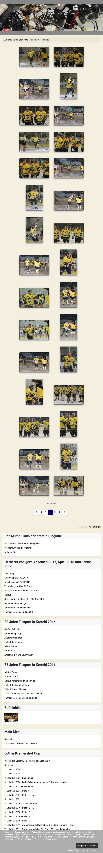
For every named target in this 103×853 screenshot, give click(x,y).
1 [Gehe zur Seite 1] (46, 512)
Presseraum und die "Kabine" (18, 548)
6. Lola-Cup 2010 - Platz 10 (17, 820)
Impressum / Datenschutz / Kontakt (21, 743)
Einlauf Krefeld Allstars (15, 689)
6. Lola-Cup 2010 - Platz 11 (17, 816)
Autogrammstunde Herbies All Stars (21, 590)
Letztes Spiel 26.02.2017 (16, 578)
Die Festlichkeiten (12, 629)
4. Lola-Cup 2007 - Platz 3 (16, 791)
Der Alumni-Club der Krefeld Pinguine (22, 543)
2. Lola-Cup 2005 (12, 773)
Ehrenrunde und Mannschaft (17, 607)
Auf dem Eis (10, 552)
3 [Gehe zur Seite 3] (55, 512)
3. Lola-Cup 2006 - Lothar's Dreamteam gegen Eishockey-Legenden (36, 782)
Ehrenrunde (9, 650)
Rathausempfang (12, 633)
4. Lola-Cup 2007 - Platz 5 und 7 (19, 786)
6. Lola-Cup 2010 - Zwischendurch (20, 803)
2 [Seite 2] (50, 512)
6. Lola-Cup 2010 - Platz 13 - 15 (19, 808)
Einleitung (9, 573)
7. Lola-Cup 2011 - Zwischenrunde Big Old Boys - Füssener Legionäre (37, 829)
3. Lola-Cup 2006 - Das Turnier (18, 778)
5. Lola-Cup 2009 (12, 799)
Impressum (91, 850)
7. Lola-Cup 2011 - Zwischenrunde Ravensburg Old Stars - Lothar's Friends (39, 825)
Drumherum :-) (11, 676)
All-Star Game (11, 672)
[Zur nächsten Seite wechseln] (59, 512)
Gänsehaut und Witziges (15, 603)
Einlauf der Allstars (13, 642)
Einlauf (7, 595)
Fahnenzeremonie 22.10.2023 (18, 612)
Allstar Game (10, 646)
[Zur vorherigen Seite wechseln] (41, 512)
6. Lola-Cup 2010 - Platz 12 (17, 812)
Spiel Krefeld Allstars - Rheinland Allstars (23, 693)
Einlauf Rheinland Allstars (16, 685)
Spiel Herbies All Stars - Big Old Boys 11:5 (24, 599)
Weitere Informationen (76, 850)
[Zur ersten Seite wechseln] (36, 512)
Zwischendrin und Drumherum (18, 655)
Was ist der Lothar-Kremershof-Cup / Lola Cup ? (27, 761)
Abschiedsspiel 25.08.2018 (17, 582)
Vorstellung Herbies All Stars (18, 586)
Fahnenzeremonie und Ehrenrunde (20, 698)
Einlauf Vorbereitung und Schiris (19, 681)
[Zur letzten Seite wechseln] (65, 512)
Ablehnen (93, 846)
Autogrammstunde (13, 638)
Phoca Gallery (94, 527)
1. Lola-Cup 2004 (12, 769)
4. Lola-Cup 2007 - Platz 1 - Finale (20, 795)
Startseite (9, 739)
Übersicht (9, 765)
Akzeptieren (82, 846)
